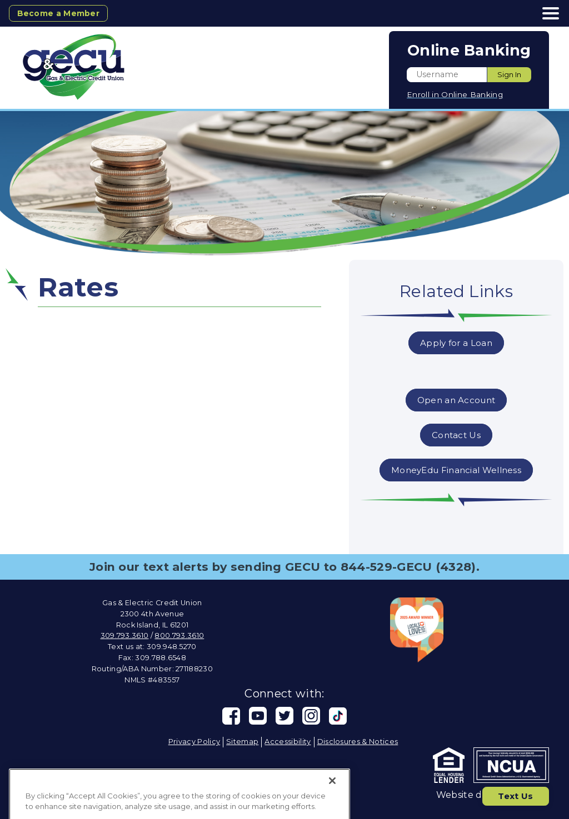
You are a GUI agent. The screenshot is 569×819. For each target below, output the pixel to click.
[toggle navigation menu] (546, 13)
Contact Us (456, 435)
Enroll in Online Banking (455, 94)
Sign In (509, 75)
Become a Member (61, 13)
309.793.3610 (125, 635)
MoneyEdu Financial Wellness (456, 470)
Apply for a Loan (455, 343)
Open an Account (456, 400)
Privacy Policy (194, 741)
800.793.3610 (179, 635)
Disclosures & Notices (357, 741)
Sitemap (242, 741)
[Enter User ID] (447, 74)
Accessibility (287, 741)
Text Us (513, 795)
